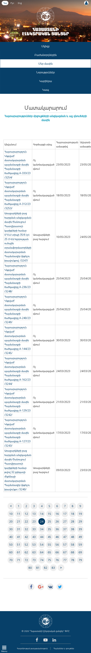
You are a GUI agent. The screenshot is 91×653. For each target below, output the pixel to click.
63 (34, 552)
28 (72, 521)
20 (11, 521)
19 (80, 514)
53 (34, 544)
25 (49, 521)
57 (65, 544)
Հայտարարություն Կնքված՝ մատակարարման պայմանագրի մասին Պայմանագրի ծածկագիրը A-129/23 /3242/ (17, 402)
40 (11, 537)
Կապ (45, 90)
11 (18, 514)
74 (41, 560)
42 (26, 537)
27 (65, 521)
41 (18, 537)
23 (34, 521)
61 (18, 552)
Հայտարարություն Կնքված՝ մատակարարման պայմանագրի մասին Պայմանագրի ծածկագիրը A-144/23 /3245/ (17, 340)
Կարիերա (45, 81)
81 (38, 568)
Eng (20, 3)
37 (65, 529)
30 (11, 529)
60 (11, 552)
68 (72, 552)
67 (65, 552)
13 (34, 514)
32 (26, 529)
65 (49, 552)
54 (41, 544)
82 (45, 568)
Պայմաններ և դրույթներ (63, 648)
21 (18, 521)
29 (80, 521)
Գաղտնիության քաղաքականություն (32, 648)
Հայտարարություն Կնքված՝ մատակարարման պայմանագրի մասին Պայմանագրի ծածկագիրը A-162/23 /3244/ (17, 371)
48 (72, 537)
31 (18, 529)
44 (41, 537)
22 (26, 521)
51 (18, 544)
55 (49, 544)
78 (72, 560)
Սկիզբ (45, 46)
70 (11, 560)
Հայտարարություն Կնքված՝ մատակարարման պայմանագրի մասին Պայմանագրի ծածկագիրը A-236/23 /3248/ (17, 278)
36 (57, 529)
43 (34, 537)
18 (72, 514)
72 (26, 560)
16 (57, 514)
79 (80, 560)
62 (26, 552)
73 (34, 560)
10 (11, 514)
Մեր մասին (45, 64)
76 (57, 560)
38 (72, 529)
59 (80, 544)
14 (41, 514)
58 (72, 544)
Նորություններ (45, 72)
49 (80, 537)
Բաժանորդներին (46, 55)
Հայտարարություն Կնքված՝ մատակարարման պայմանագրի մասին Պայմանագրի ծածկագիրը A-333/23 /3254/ (17, 164)
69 (80, 552)
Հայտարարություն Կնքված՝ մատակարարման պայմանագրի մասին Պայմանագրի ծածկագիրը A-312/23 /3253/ (17, 195)
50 (11, 544)
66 (57, 552)
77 (65, 560)
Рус (12, 3)
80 (30, 568)
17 (65, 514)
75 (49, 560)
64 (41, 552)
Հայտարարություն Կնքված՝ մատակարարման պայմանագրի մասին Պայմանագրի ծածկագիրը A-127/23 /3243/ (17, 432)
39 (80, 529)
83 (53, 568)
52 (26, 544)
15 (49, 514)
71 (18, 560)
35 (49, 529)
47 (65, 537)
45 (49, 537)
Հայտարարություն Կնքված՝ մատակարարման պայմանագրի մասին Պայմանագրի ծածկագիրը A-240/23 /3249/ (17, 309)
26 (57, 521)
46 (57, 537)
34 (41, 529)
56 (57, 544)
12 (26, 514)
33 (34, 529)
